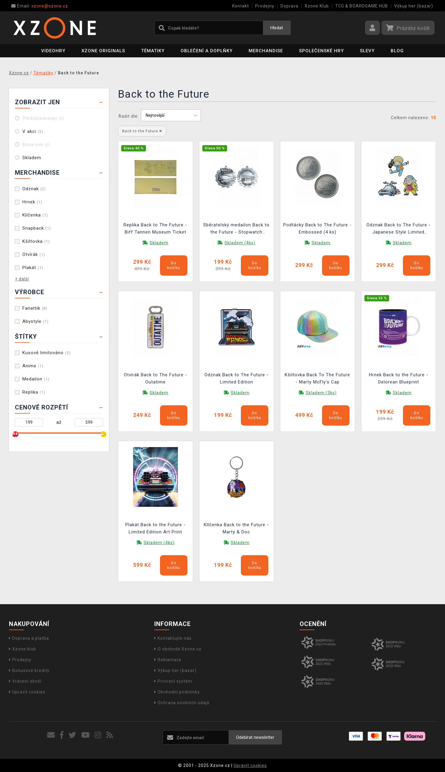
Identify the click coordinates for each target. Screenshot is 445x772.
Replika (33, 392)
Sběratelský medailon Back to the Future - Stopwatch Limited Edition (236, 229)
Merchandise (266, 50)
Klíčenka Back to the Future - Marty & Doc (236, 528)
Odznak (34, 188)
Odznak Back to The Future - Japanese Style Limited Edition (399, 229)
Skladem (31, 157)
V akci (32, 131)
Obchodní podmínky (177, 692)
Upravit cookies (27, 692)
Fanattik (34, 308)
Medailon (36, 379)
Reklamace (167, 659)
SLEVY (367, 50)
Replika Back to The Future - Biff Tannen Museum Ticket (155, 228)
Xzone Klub (317, 6)
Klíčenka (35, 215)
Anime (33, 366)
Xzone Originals (103, 50)
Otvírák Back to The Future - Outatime (155, 378)
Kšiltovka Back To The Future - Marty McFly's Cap (317, 378)
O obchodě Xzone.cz (177, 649)
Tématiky (152, 50)
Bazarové (36, 144)
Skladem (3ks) (321, 392)
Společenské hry (321, 50)
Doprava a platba (29, 638)
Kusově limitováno (46, 352)
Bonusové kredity (29, 670)
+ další (22, 279)
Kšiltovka (36, 241)
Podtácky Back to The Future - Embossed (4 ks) (317, 228)
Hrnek (32, 202)
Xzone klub (22, 649)
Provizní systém (173, 681)
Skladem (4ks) (239, 242)
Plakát (32, 267)
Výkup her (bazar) (413, 6)
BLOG (397, 50)
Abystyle (35, 321)
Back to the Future (142, 131)
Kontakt (240, 6)
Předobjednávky (43, 118)
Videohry (53, 50)
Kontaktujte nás (173, 638)
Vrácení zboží (25, 681)
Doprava (289, 6)
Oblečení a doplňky (206, 50)
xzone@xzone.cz (39, 6)
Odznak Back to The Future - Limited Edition (236, 378)
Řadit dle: (128, 116)
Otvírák (33, 254)
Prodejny (264, 6)
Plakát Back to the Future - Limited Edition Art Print (155, 528)
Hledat (276, 27)
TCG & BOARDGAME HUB (361, 6)
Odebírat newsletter (255, 737)
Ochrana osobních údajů (182, 702)
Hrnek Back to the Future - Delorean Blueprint (398, 378)
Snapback (36, 228)
